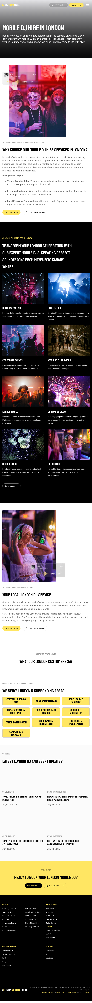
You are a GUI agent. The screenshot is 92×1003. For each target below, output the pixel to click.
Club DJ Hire (55, 308)
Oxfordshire (51, 925)
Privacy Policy (61, 994)
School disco (9, 464)
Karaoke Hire (30, 910)
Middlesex (50, 917)
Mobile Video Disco (33, 914)
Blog (4, 963)
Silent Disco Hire (32, 925)
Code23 (87, 994)
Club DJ (5, 921)
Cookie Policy (71, 994)
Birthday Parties (9, 910)
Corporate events (12, 361)
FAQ (4, 959)
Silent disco (54, 464)
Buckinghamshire (53, 932)
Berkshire (50, 910)
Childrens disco (57, 412)
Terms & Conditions (48, 994)
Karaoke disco (10, 412)
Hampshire (50, 939)
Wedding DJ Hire (32, 928)
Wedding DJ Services (59, 361)
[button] (87, 5)
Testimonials (7, 952)
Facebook (50, 952)
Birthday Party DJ (12, 308)
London (49, 928)
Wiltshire (49, 914)
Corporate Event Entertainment (9, 926)
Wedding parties (54, 793)
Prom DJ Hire (30, 917)
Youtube (49, 959)
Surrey (48, 935)
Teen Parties (7, 914)
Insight (11, 793)
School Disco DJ (31, 921)
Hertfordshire (51, 921)
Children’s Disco (8, 917)
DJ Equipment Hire (10, 932)
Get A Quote (7, 967)
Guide (4, 793)
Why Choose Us (8, 956)
